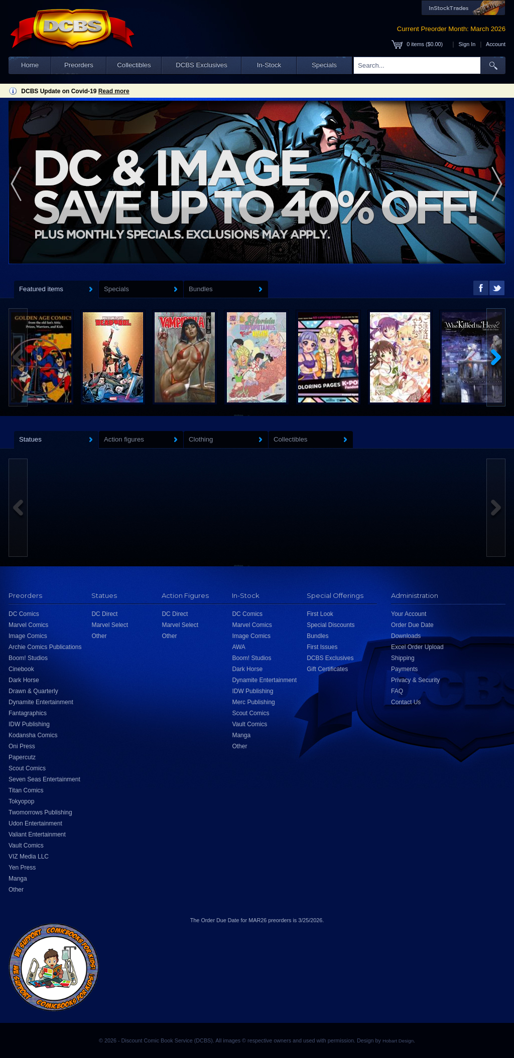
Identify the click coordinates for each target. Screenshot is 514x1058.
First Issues (322, 647)
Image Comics (28, 636)
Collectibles (134, 65)
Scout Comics (27, 768)
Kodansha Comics (33, 735)
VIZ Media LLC (29, 856)
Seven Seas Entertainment (44, 779)
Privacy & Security (415, 680)
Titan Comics (26, 790)
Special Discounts (330, 624)
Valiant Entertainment (37, 834)
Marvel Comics (28, 624)
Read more (114, 91)
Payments (404, 669)
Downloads (406, 636)
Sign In (467, 44)
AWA (238, 647)
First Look (320, 613)
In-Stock (269, 65)
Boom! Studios (28, 658)
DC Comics (24, 613)
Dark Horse (24, 680)
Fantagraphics (28, 713)
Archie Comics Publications (45, 647)
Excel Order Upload (417, 647)
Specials (324, 65)
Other (16, 889)
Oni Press (22, 746)
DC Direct (104, 613)
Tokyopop (21, 801)
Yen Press (22, 867)
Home (30, 65)
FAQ (397, 691)
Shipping (403, 658)
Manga (18, 878)
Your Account (408, 613)
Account (495, 44)
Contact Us (406, 702)
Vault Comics (26, 845)
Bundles (317, 636)
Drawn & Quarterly (33, 691)
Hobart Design (398, 1040)
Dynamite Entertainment (41, 702)
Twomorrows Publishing (40, 812)
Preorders (78, 65)
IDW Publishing (29, 724)
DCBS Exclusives (201, 65)
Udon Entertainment (35, 823)
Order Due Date (412, 624)
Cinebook (21, 669)
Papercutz (22, 757)
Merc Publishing (253, 702)
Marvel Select (109, 624)
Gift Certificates (327, 669)
